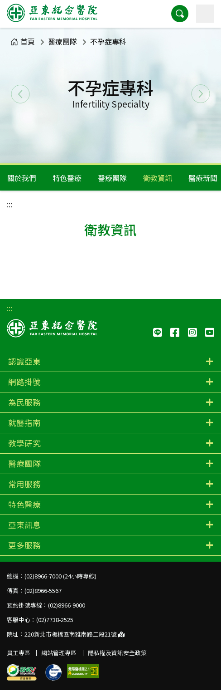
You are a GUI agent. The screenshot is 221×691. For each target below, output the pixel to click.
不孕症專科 (108, 41)
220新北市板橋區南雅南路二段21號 (74, 634)
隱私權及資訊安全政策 (117, 652)
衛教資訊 (157, 177)
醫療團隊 (62, 41)
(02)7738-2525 (54, 619)
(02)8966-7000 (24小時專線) (60, 576)
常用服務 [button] (24, 484)
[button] (180, 14)
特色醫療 (67, 177)
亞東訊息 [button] (24, 524)
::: (9, 204)
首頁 (22, 41)
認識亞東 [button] (24, 361)
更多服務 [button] (24, 545)
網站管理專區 (59, 652)
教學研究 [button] (24, 443)
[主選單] (205, 14)
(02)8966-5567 (43, 590)
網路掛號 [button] (24, 381)
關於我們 (21, 177)
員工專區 (18, 652)
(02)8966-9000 (66, 605)
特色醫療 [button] (24, 504)
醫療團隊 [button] (24, 463)
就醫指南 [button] (24, 422)
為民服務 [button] (24, 402)
